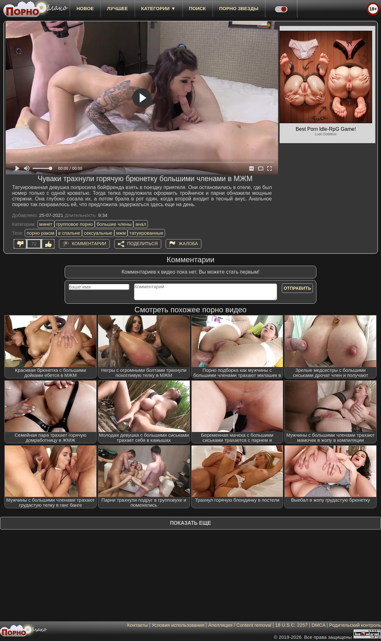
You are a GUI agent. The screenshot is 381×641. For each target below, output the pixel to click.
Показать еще (190, 523)
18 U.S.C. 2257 (291, 625)
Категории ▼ (158, 8)
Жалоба (188, 243)
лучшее (117, 8)
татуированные (146, 233)
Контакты (137, 625)
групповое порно (74, 224)
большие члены (114, 224)
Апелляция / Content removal (239, 625)
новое (85, 8)
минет (46, 224)
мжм (121, 233)
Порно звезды (238, 8)
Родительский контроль (355, 625)
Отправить (297, 288)
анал (140, 224)
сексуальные (98, 233)
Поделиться (142, 243)
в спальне (69, 233)
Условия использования (178, 625)
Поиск (197, 8)
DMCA (318, 625)
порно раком (40, 233)
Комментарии (89, 243)
